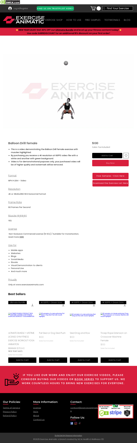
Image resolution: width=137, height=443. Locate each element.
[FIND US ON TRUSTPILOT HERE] (55, 8)
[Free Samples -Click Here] (110, 176)
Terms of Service (11, 407)
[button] (96, 8)
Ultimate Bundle (64, 29)
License (37, 407)
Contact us (39, 419)
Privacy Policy (10, 411)
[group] (68, 332)
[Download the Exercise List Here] (110, 183)
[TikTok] (79, 423)
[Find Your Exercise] (117, 8)
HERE (21, 236)
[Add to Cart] (22, 360)
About (36, 415)
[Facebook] (71, 423)
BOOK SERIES (84, 379)
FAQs (35, 411)
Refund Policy (10, 415)
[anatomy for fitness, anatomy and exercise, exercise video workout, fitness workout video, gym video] (75, 423)
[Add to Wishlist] (126, 155)
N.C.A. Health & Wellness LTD (91, 439)
